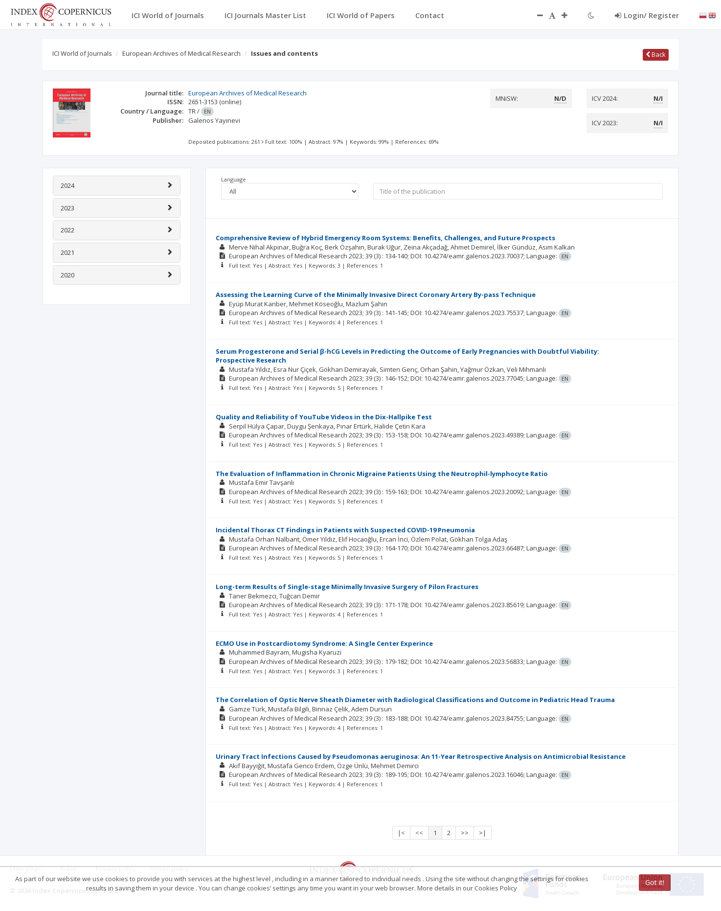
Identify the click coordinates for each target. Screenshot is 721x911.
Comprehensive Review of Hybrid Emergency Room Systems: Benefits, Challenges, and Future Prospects (385, 237)
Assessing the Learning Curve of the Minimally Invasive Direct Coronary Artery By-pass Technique (376, 294)
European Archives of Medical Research (181, 53)
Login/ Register (647, 15)
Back (656, 54)
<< (419, 832)
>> (465, 832)
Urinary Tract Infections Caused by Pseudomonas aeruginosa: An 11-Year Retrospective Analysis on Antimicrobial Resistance (421, 756)
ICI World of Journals (82, 53)
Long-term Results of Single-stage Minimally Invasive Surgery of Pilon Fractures (347, 586)
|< (401, 832)
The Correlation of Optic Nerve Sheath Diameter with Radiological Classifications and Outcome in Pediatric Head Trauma (415, 699)
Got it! (654, 882)
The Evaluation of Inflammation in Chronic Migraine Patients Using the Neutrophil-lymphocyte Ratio (382, 473)
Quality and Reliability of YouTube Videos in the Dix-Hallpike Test (324, 416)
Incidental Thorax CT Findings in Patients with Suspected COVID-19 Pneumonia (345, 529)
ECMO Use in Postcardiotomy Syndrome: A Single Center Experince (324, 643)
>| (482, 832)
